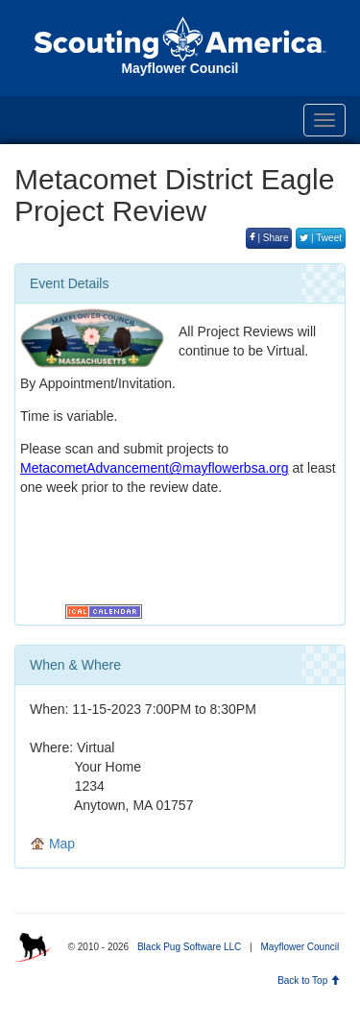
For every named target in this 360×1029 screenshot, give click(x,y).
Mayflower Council (299, 947)
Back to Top (308, 980)
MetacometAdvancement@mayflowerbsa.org (154, 468)
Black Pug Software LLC (189, 947)
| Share (269, 238)
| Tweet (321, 238)
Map (52, 843)
